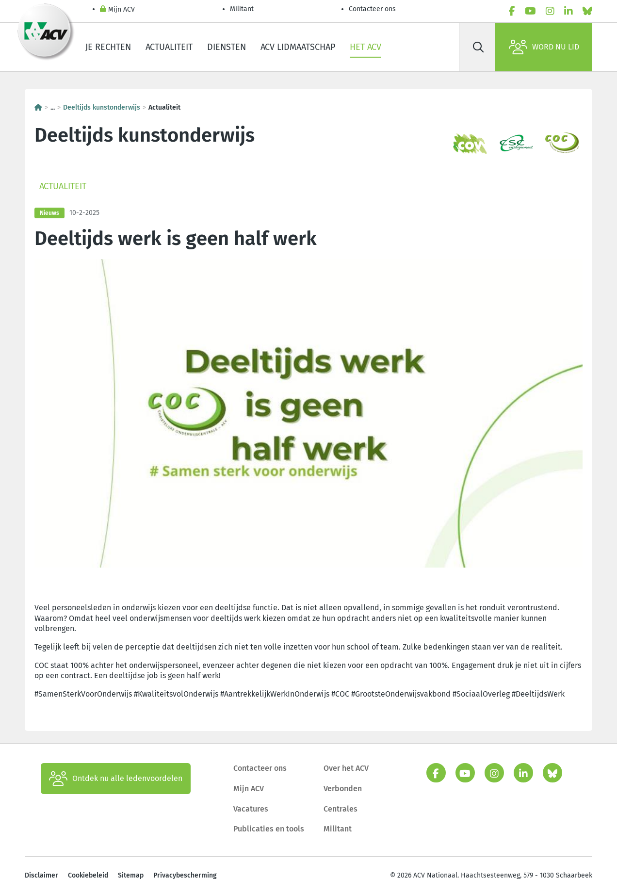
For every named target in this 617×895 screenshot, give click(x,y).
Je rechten (108, 47)
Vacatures (250, 809)
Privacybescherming (185, 875)
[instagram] (550, 11)
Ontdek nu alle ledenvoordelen (115, 778)
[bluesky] (587, 11)
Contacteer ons (372, 9)
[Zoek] (478, 47)
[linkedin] (568, 11)
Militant (242, 9)
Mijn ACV (117, 10)
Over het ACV (346, 768)
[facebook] (512, 11)
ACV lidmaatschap (297, 47)
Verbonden (343, 788)
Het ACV (365, 47)
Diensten (226, 47)
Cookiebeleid (88, 875)
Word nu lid (544, 47)
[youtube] (530, 11)
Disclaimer (41, 875)
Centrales (340, 809)
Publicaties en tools (268, 828)
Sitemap (131, 875)
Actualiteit (169, 47)
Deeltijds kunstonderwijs (101, 107)
